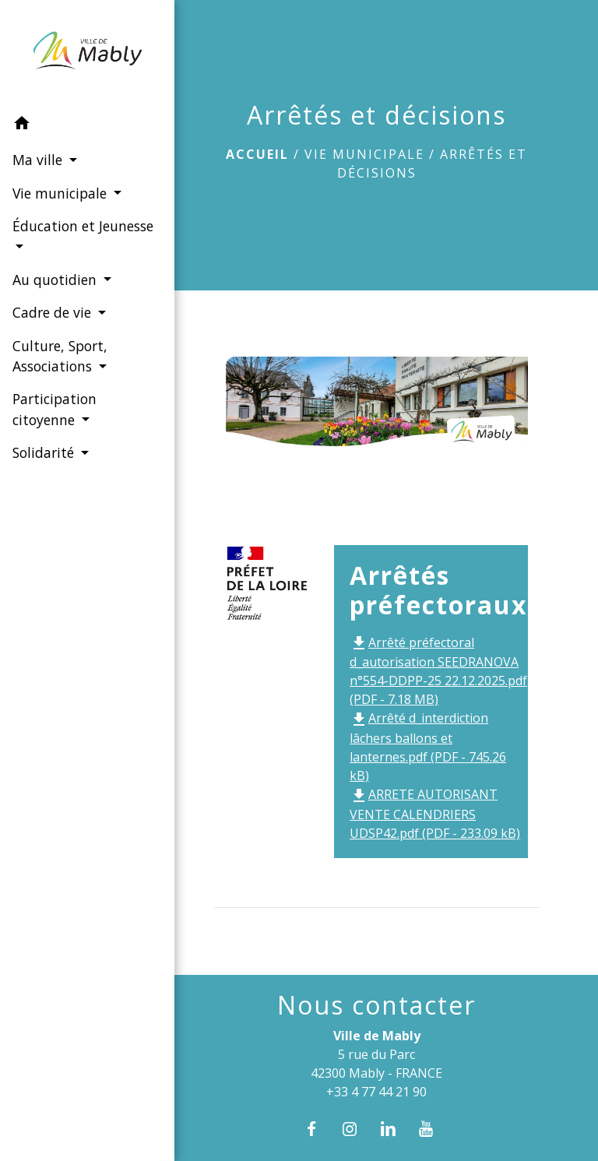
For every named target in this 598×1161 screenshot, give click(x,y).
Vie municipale (364, 154)
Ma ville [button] (38, 159)
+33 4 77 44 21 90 (376, 1091)
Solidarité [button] (44, 452)
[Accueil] (77, 53)
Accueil (257, 154)
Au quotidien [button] (56, 279)
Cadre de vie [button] (53, 312)
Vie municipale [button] (61, 192)
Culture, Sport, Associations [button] (59, 355)
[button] (78, 125)
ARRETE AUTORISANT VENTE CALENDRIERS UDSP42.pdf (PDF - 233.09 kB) (435, 814)
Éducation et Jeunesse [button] (53, 235)
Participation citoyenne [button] (54, 408)
